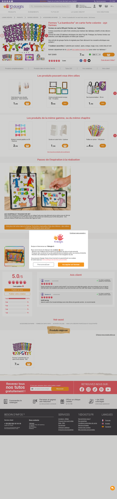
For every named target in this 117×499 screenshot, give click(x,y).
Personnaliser (43, 264)
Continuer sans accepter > (78, 233)
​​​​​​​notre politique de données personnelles (54, 260)
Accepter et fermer (71, 264)
